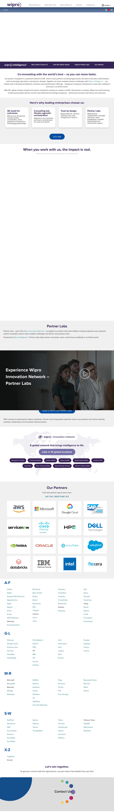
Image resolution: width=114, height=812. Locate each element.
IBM (34, 654)
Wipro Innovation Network (34, 331)
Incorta (35, 661)
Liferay (86, 647)
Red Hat (87, 683)
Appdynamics (12, 600)
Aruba (9, 614)
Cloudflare (62, 593)
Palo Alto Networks (40, 705)
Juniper (61, 650)
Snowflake (11, 737)
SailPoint (10, 720)
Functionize (88, 621)
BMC (34, 607)
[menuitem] (106, 5)
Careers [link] (79, 5)
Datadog (61, 610)
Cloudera (61, 589)
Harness (10, 650)
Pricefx (61, 687)
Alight (9, 593)
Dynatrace (88, 600)
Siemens (10, 734)
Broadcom (37, 603)
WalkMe (87, 723)
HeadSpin (11, 654)
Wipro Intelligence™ (95, 81)
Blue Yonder (37, 593)
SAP (8, 727)
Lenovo (86, 650)
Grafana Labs (12, 647)
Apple (9, 603)
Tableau (36, 723)
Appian (10, 607)
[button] (106, 10)
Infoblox (36, 665)
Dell (85, 589)
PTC (59, 690)
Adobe (9, 589)
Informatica (62, 643)
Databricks (62, 603)
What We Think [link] (50, 5)
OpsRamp (36, 701)
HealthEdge (11, 658)
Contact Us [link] (90, 5)
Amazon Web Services (15, 596)
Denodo (87, 596)
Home (6, 10)
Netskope (10, 694)
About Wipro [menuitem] (66, 5)
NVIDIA (35, 680)
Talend (35, 727)
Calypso (36, 610)
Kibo (60, 654)
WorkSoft (87, 730)
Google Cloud (12, 643)
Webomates (88, 727)
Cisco (35, 617)
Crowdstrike (63, 600)
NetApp (10, 690)
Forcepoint (88, 617)
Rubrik (86, 690)
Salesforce (11, 723)
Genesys (10, 640)
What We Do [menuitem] (34, 5)
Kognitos (87, 643)
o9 (34, 698)
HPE (34, 647)
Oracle (35, 690)
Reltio (86, 687)
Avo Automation (13, 625)
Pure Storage (63, 694)
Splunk (35, 720)
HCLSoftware (38, 640)
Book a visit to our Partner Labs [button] (57, 410)
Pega (60, 680)
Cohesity (61, 596)
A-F (47, 496)
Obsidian (36, 694)
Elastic (86, 607)
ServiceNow (11, 730)
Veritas (61, 730)
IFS (34, 658)
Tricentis (61, 723)
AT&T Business (12, 617)
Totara (60, 720)
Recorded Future (90, 680)
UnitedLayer (63, 727)
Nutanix (36, 683)
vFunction (62, 734)
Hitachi (35, 643)
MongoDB (11, 683)
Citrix (35, 621)
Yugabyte (10, 756)
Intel (59, 647)
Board (35, 600)
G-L (51, 496)
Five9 (86, 614)
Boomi (35, 596)
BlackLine (36, 589)
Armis (9, 610)
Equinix (86, 610)
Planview (61, 683)
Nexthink (36, 687)
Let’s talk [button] (57, 136)
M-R (57, 496)
